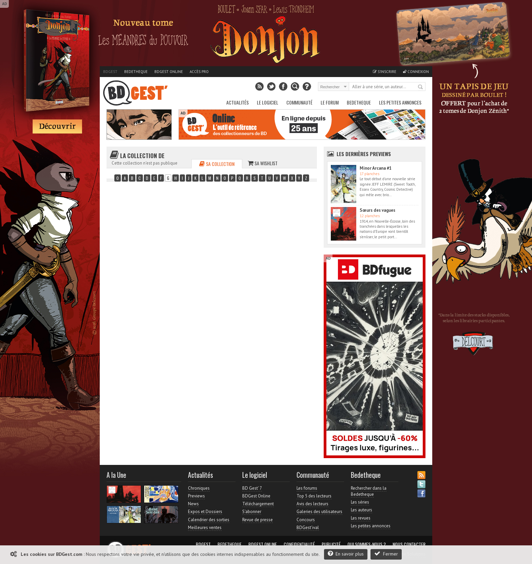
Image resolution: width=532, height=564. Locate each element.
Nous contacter (409, 544)
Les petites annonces (400, 102)
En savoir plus (346, 553)
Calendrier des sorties (208, 520)
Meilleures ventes (205, 527)
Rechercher (420, 87)
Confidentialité (299, 544)
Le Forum (330, 102)
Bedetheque (136, 71)
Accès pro (199, 71)
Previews (196, 496)
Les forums (307, 488)
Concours (306, 520)
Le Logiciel (267, 102)
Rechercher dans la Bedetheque (368, 491)
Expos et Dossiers (205, 511)
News (193, 504)
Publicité (331, 544)
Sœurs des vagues (377, 210)
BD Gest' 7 (252, 488)
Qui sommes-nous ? (366, 544)
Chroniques (199, 488)
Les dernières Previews (364, 153)
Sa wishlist (263, 163)
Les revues (360, 518)
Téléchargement (258, 504)
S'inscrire (384, 71)
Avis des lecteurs (312, 504)
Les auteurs (361, 510)
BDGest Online (168, 71)
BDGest (110, 71)
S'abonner (251, 511)
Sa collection (216, 163)
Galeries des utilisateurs (319, 511)
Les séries (360, 502)
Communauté (299, 102)
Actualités (237, 102)
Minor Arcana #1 (376, 168)
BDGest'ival (308, 527)
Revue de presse (257, 520)
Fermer (386, 553)
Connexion (416, 71)
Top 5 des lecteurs (314, 496)
